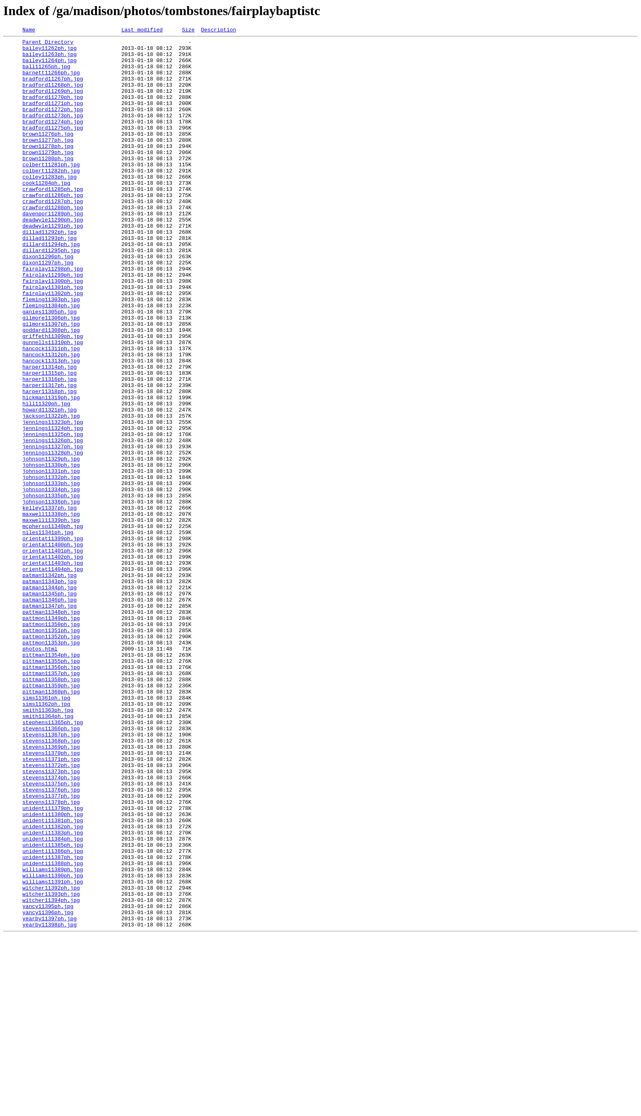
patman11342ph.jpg (49, 684)
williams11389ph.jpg (52, 1037)
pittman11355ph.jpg (51, 787)
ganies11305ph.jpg (49, 367)
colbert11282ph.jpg (51, 198)
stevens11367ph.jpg (51, 875)
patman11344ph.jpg (49, 698)
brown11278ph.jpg (48, 169)
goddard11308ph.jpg (51, 390)
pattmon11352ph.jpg (51, 757)
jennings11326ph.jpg (52, 522)
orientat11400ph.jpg (52, 647)
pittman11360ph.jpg (51, 823)
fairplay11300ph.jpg (52, 331)
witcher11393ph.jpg (51, 1066)
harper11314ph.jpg (49, 434)
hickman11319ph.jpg (51, 470)
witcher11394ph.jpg (51, 1074)
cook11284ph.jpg (46, 213)
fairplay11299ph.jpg (52, 323)
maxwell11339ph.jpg (51, 618)
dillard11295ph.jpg (51, 294)
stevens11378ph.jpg (51, 956)
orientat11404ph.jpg (52, 676)
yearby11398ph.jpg (49, 1103)
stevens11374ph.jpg (51, 926)
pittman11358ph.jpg (51, 809)
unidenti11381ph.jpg (52, 978)
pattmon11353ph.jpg (51, 765)
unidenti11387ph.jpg (52, 1022)
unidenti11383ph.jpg (52, 993)
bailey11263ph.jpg (49, 59)
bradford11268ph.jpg (52, 95)
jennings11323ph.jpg (52, 500)
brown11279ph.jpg (48, 176)
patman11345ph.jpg (49, 706)
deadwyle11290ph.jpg (52, 257)
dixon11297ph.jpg (48, 309)
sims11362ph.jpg (46, 838)
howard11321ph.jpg (49, 485)
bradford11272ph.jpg (52, 125)
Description (218, 30)
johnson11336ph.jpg (51, 595)
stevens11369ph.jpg (51, 890)
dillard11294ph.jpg (51, 287)
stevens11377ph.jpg (51, 949)
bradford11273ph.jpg (52, 132)
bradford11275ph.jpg (52, 147)
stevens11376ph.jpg (51, 941)
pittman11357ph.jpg (51, 801)
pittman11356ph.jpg (51, 794)
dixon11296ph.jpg (48, 301)
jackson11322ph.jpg (51, 492)
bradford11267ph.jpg (52, 88)
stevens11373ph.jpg (51, 919)
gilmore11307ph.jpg (51, 382)
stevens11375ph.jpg (51, 934)
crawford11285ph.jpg (52, 220)
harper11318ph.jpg (49, 463)
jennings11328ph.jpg (52, 537)
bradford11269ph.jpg (52, 103)
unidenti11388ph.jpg (52, 1029)
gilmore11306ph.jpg (51, 375)
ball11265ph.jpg (46, 73)
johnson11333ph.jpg (51, 573)
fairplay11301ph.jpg (52, 338)
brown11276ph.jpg (48, 154)
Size (188, 30)
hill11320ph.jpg (46, 478)
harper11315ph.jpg (49, 441)
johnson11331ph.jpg (51, 559)
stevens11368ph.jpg (51, 882)
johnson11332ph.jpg (51, 566)
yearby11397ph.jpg (49, 1096)
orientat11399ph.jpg (52, 640)
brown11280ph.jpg (48, 184)
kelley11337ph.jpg (49, 603)
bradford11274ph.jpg (52, 139)
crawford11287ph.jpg (52, 235)
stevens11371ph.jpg (51, 904)
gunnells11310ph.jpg (52, 404)
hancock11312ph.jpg (51, 419)
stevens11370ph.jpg (51, 897)
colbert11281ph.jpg (51, 191)
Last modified (142, 30)
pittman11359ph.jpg (51, 816)
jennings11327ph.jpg (52, 529)
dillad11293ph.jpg (49, 279)
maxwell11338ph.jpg (51, 610)
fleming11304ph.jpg (51, 360)
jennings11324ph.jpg (52, 507)
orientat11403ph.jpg (52, 669)
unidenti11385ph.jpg (52, 1007)
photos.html (40, 772)
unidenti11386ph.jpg (52, 1015)
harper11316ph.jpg (49, 448)
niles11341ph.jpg (48, 632)
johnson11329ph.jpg (51, 544)
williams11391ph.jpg (52, 1052)
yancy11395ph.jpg (48, 1081)
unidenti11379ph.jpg (52, 963)
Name (28, 30)
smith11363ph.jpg (48, 846)
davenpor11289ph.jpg (52, 250)
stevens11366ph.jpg (51, 868)
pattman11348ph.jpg (51, 728)
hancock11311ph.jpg (51, 412)
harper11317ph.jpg (49, 456)
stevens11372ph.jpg (51, 912)
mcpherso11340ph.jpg (52, 625)
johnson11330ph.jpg (51, 551)
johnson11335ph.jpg (51, 588)
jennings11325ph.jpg (52, 515)
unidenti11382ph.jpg (52, 985)
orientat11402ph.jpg (52, 662)
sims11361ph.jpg (46, 831)
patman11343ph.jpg (49, 691)
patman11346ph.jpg (49, 713)
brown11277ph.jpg (48, 161)
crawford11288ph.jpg (52, 242)
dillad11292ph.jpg (49, 272)
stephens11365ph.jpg (52, 860)
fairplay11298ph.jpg (52, 316)
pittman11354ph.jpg (51, 779)
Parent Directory (48, 44)
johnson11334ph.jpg (51, 581)
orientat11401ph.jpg (52, 654)
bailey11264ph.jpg (49, 66)
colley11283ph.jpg (49, 206)
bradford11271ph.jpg (52, 117)
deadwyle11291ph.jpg (52, 264)
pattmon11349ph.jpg (51, 735)
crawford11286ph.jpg (52, 228)
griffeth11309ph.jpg (52, 397)
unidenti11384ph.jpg (52, 1000)
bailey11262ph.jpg (49, 51)
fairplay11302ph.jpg (52, 345)
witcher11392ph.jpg (51, 1059)
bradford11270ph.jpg (52, 110)
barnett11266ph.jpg (51, 81)
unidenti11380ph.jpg (52, 971)
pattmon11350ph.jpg (51, 743)
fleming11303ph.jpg (51, 353)
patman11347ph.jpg (49, 721)
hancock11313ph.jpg (51, 426)
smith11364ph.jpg (48, 853)
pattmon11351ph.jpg (51, 750)
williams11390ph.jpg (52, 1044)
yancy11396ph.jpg (48, 1088)
